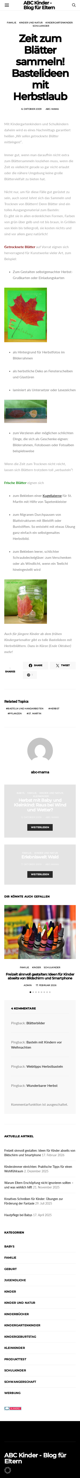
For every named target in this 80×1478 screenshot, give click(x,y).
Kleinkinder (41, 796)
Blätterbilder (35, 1023)
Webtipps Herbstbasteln (44, 1066)
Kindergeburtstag (20, 1336)
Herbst (55, 708)
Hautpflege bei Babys (18, 1215)
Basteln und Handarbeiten (25, 708)
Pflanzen (15, 713)
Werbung (12, 1393)
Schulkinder (41, 25)
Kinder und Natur (31, 22)
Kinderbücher (16, 1314)
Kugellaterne (52, 495)
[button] (30, 992)
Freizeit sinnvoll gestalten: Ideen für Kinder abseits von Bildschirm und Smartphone (40, 976)
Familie (11, 22)
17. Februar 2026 (46, 985)
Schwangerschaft (20, 1381)
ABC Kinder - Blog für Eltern (35, 1458)
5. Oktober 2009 (31, 817)
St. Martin (34, 713)
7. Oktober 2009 (31, 864)
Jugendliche (15, 1280)
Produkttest (15, 1359)
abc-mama (52, 109)
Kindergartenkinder (59, 22)
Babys (20, 793)
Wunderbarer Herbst (42, 1085)
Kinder (36, 967)
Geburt (10, 1269)
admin (28, 985)
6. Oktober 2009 (31, 109)
